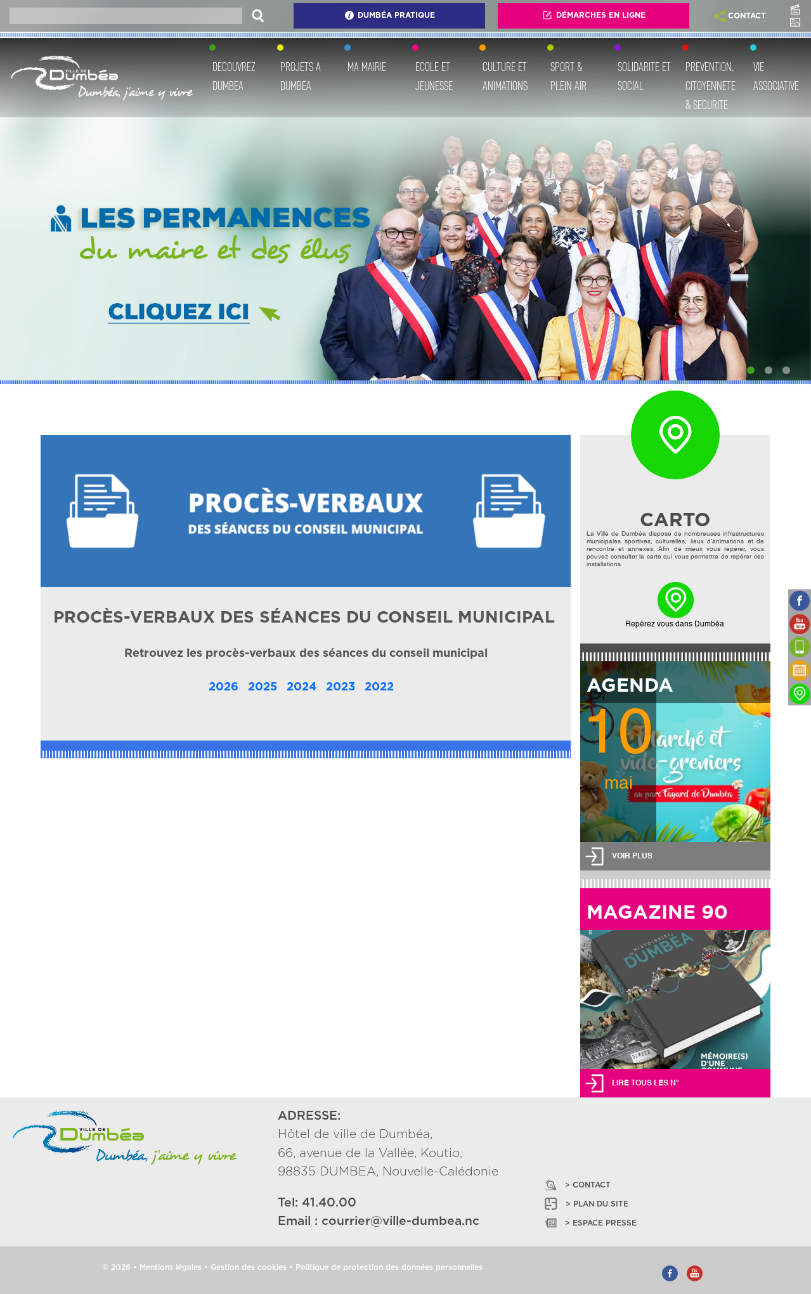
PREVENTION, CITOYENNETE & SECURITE (710, 85)
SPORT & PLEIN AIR (568, 76)
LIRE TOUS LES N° (645, 1083)
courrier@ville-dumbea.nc (400, 1221)
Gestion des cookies (249, 1267)
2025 (262, 687)
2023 (340, 687)
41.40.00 (329, 1203)
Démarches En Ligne (594, 15)
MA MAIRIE (366, 66)
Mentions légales (170, 1267)
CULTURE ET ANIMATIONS (505, 76)
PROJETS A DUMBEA (300, 76)
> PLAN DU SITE (585, 1204)
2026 (223, 687)
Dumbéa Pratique (389, 15)
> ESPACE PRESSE (590, 1223)
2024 (301, 687)
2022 (379, 687)
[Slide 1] (751, 370)
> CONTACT (577, 1185)
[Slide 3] (786, 370)
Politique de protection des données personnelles (389, 1267)
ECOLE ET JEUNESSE (434, 76)
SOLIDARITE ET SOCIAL (644, 76)
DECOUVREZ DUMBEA (234, 76)
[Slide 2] (768, 370)
